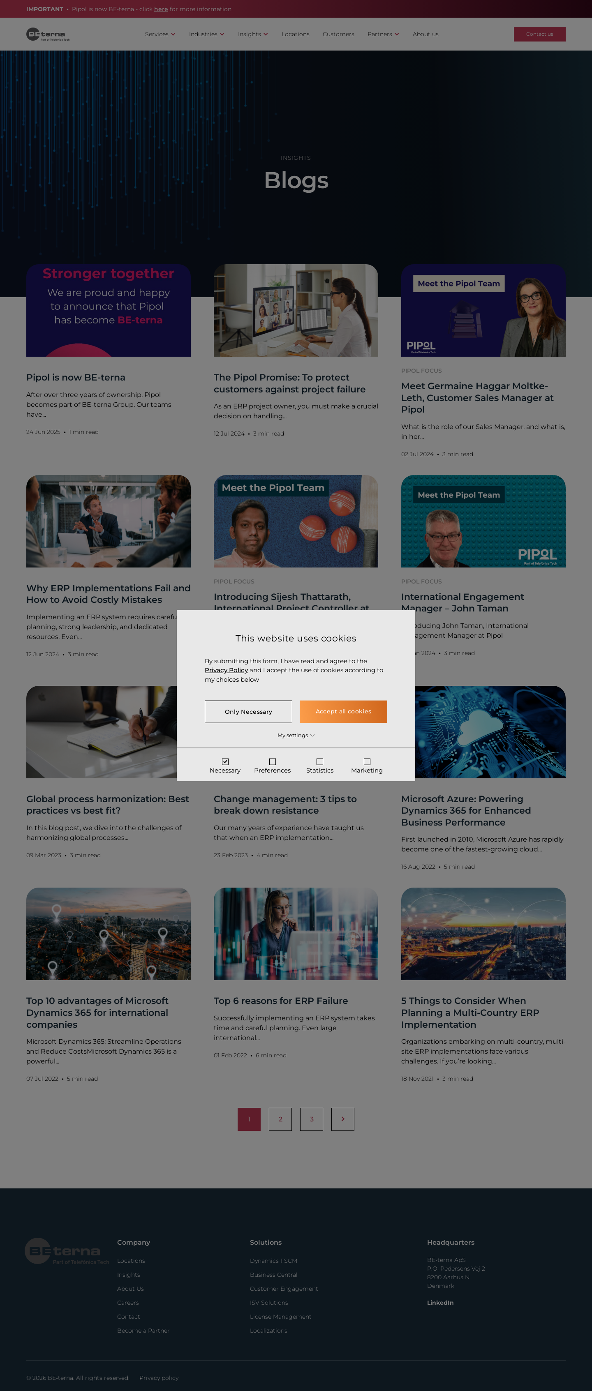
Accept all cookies (344, 711)
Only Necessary (248, 711)
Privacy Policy (226, 670)
